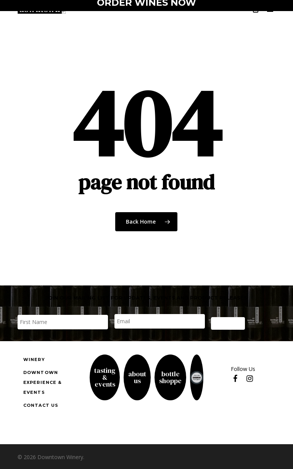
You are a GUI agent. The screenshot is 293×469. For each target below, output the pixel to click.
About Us (137, 377)
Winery (34, 359)
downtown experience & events (42, 382)
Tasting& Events (104, 377)
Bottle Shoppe (170, 377)
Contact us (40, 405)
